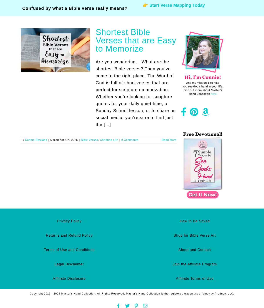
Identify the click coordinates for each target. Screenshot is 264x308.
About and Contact (195, 250)
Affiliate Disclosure (69, 278)
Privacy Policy (69, 221)
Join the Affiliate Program (195, 264)
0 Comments (129, 139)
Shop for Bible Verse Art (195, 235)
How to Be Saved (195, 221)
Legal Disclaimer (69, 264)
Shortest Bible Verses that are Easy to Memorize (136, 40)
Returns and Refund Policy (69, 235)
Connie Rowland (36, 139)
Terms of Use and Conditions (69, 250)
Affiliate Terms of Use (195, 278)
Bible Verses (89, 139)
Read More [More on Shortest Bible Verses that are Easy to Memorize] (169, 139)
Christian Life (109, 139)
